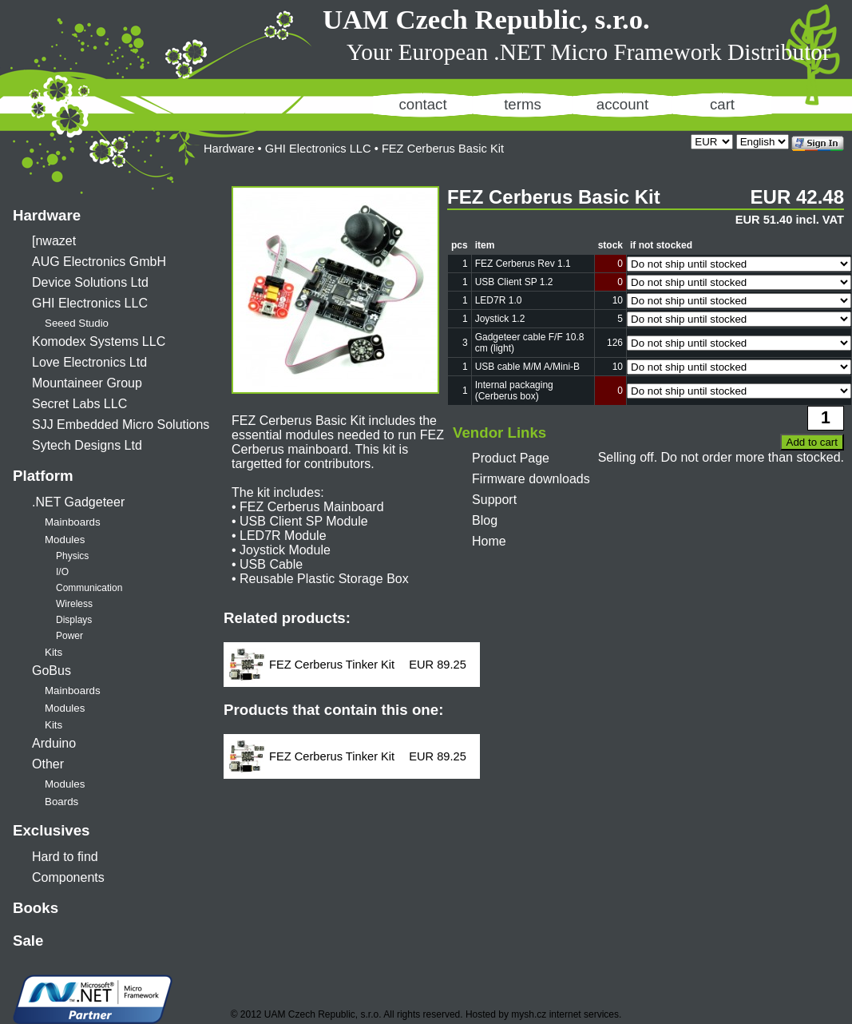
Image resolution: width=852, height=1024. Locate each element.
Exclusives (51, 830)
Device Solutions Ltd (90, 282)
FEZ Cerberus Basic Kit (443, 148)
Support (494, 499)
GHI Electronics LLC (90, 303)
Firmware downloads (531, 479)
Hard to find (65, 856)
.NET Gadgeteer (78, 502)
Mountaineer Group (87, 383)
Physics (72, 556)
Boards (61, 802)
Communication (89, 587)
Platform (43, 475)
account (622, 104)
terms (522, 104)
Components (68, 877)
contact (422, 104)
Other (48, 764)
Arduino (54, 743)
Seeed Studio (77, 323)
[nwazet (54, 241)
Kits (53, 652)
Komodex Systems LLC (98, 341)
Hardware (47, 215)
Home (489, 541)
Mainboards (73, 522)
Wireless (74, 603)
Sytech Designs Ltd (87, 445)
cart (722, 104)
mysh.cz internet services (565, 1014)
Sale (28, 940)
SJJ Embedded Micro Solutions (120, 424)
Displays (74, 619)
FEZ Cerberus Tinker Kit (331, 664)
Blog (484, 520)
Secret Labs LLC (79, 404)
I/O (62, 571)
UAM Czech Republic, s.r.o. (486, 19)
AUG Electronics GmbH (99, 261)
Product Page (510, 458)
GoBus (51, 670)
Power (69, 635)
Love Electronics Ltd (89, 362)
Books (35, 907)
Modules (65, 540)
